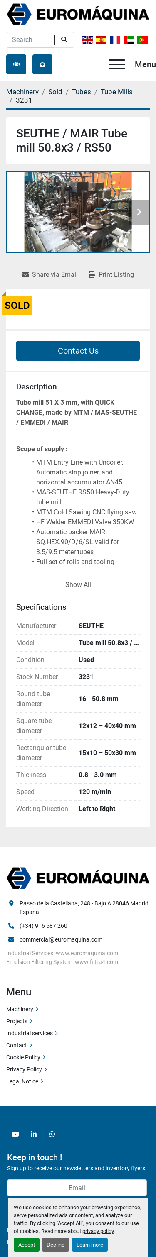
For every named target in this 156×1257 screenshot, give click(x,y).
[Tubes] (81, 92)
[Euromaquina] (78, 878)
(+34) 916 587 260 (43, 925)
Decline (55, 1245)
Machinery (19, 1009)
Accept (26, 1245)
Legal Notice (22, 1081)
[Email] (77, 1187)
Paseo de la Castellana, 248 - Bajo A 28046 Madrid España (85, 907)
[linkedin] (33, 1134)
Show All (78, 585)
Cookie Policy (23, 1057)
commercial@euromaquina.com (61, 939)
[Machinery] (22, 92)
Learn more (90, 1245)
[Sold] (55, 92)
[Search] (30, 40)
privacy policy (98, 1231)
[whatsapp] (52, 1134)
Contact (16, 1045)
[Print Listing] (111, 275)
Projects (16, 1021)
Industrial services (29, 1033)
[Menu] (117, 64)
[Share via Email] (50, 275)
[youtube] (15, 1134)
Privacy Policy (24, 1069)
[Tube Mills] (117, 92)
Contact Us (78, 351)
